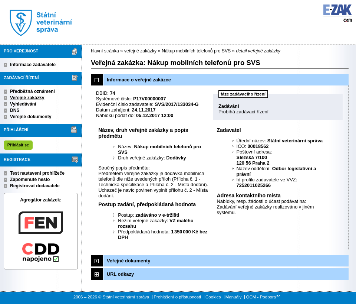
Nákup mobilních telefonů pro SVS (196, 51)
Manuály (233, 297)
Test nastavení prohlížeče (37, 173)
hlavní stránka (105, 51)
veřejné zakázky (140, 51)
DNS (15, 110)
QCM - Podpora (261, 297)
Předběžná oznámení (32, 91)
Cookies (213, 297)
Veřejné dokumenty (30, 116)
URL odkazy (120, 274)
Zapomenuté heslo (30, 179)
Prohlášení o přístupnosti (177, 297)
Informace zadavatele (33, 64)
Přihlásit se (18, 145)
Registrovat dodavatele (35, 185)
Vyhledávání (23, 104)
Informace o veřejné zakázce (139, 80)
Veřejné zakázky (27, 97)
